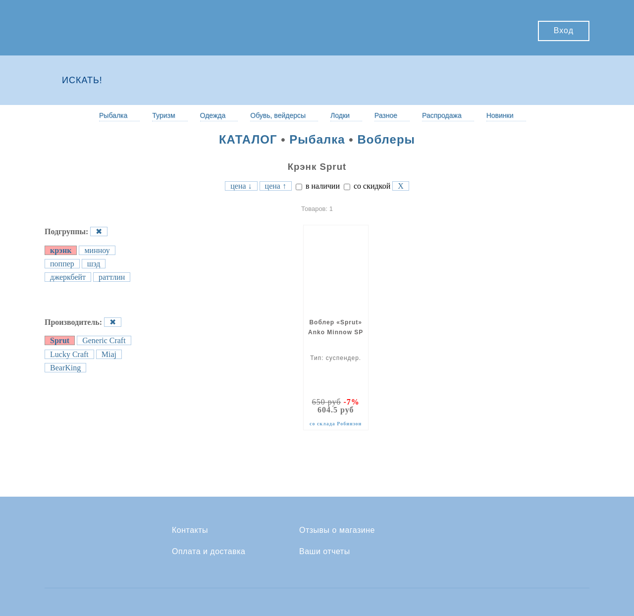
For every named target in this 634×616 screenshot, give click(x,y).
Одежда (213, 115)
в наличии (318, 186)
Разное (385, 115)
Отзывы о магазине (337, 530)
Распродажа (442, 115)
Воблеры (386, 139)
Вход (564, 30)
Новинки (500, 115)
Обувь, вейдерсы (278, 115)
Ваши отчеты (324, 552)
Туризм (163, 115)
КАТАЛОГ (248, 139)
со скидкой (367, 186)
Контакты (190, 530)
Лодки (340, 115)
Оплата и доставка (208, 552)
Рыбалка (113, 115)
